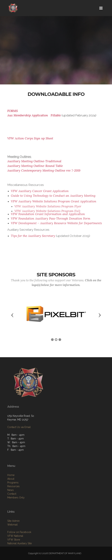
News (10, 503)
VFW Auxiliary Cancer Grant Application (40, 193)
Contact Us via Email (19, 435)
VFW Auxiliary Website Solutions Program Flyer (47, 213)
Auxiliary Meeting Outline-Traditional (34, 161)
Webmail (12, 536)
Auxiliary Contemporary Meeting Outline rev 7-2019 (43, 170)
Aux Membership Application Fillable (34, 115)
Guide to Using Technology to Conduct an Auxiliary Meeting (53, 197)
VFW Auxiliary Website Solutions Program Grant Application (53, 206)
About (10, 492)
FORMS (12, 111)
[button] (12, 315)
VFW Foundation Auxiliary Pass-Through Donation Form (50, 220)
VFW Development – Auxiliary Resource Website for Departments (56, 225)
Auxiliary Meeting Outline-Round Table (35, 166)
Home (10, 488)
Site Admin (13, 532)
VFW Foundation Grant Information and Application (48, 215)
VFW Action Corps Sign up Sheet (30, 138)
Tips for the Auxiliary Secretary (33, 237)
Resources (13, 499)
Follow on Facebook (19, 544)
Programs (13, 495)
